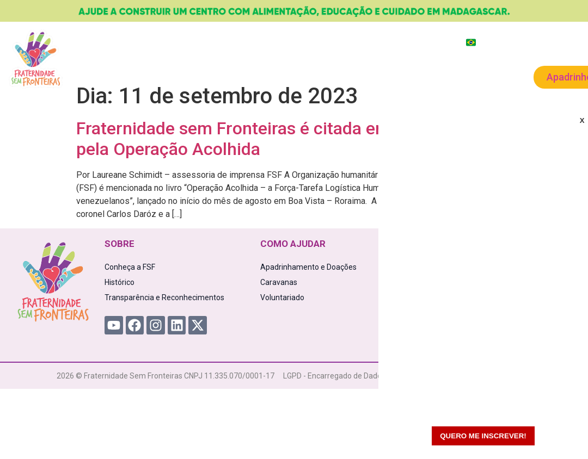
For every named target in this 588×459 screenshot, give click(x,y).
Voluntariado (424, 76)
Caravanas (354, 76)
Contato (486, 76)
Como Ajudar (225, 76)
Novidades (292, 76)
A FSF (107, 76)
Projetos (156, 76)
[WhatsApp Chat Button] (560, 431)
